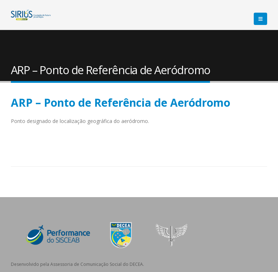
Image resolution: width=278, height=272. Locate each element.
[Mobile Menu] (260, 19)
